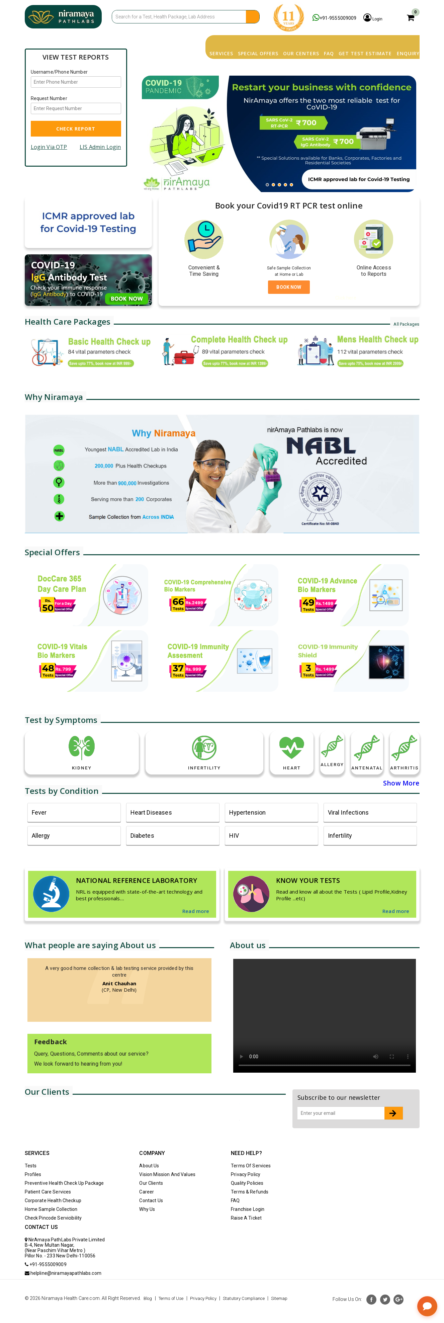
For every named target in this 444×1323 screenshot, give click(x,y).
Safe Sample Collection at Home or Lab (289, 270)
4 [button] (287, 176)
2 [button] (275, 176)
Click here (345, 298)
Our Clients (151, 1197)
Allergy (41, 849)
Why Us (147, 1223)
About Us (149, 1179)
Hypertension (247, 826)
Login (389, 18)
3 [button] (281, 176)
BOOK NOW (288, 287)
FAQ (297, 41)
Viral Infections (348, 826)
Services (154, 41)
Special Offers (203, 41)
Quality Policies (247, 1197)
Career (146, 1205)
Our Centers (258, 41)
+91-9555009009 (339, 18)
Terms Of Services (251, 1179)
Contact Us (151, 1214)
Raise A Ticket (246, 1231)
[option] (279, 123)
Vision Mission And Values (167, 1188)
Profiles (33, 1188)
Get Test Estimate (345, 41)
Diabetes (142, 849)
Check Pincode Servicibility (53, 1231)
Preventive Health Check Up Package (64, 1197)
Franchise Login (247, 1223)
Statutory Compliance (255, 1312)
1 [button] (269, 176)
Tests (31, 1179)
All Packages (404, 324)
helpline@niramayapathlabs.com (63, 1287)
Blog (149, 1312)
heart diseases (151, 826)
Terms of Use (174, 1312)
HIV (234, 849)
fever (39, 826)
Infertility (340, 849)
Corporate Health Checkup (53, 1214)
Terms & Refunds (249, 1205)
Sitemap (35, 1319)
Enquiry (399, 41)
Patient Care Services (48, 1205)
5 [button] (293, 176)
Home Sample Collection (51, 1223)
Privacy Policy (245, 1188)
